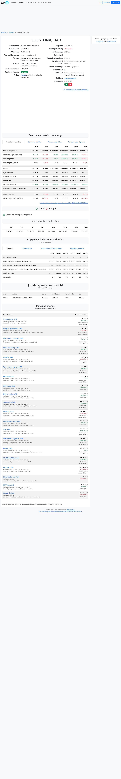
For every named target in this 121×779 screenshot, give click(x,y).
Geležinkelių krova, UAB (11, 440)
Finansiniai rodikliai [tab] (34, 160)
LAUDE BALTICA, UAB (11, 476)
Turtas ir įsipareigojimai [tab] (76, 160)
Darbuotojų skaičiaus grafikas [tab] (51, 267)
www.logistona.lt (70, 78)
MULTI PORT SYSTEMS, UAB (13, 357)
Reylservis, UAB (8, 512)
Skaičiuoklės (30, 3)
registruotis (111, 41)
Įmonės (21, 3)
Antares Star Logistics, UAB (13, 457)
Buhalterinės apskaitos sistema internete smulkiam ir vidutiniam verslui (60, 530)
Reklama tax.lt (71, 528)
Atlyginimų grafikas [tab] (77, 267)
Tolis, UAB (6, 448)
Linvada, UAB (8, 376)
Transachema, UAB (10, 338)
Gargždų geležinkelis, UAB (12, 347)
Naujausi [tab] (10, 267)
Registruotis (115, 2)
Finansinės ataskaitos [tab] (13, 160)
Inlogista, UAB (8, 395)
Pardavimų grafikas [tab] (55, 160)
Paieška (48, 3)
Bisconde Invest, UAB (11, 495)
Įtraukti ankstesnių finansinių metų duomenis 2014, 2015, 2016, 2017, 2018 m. (64, 221)
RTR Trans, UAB (8, 503)
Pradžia (4, 32)
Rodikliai (41, 3)
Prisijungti (107, 2)
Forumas (14, 3)
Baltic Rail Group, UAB (11, 366)
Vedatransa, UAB (9, 421)
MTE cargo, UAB (9, 405)
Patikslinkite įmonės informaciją (75, 89)
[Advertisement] (19, 129)
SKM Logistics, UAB (10, 412)
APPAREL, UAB (8, 430)
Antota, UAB (7, 467)
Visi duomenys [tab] (27, 267)
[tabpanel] (45, 192)
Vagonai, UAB (8, 486)
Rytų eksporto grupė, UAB (12, 385)
